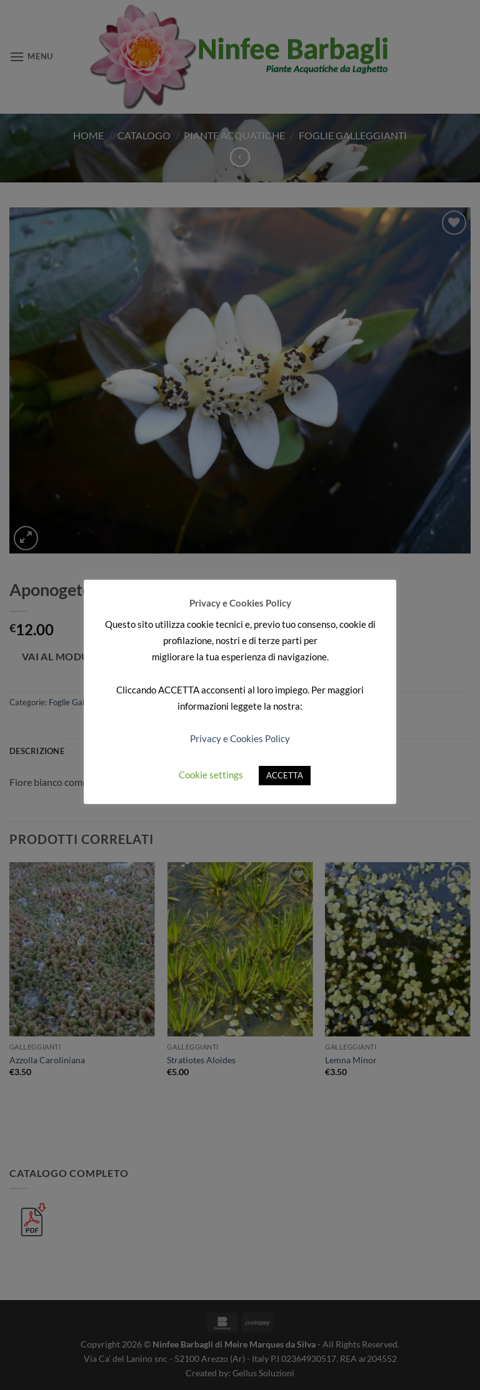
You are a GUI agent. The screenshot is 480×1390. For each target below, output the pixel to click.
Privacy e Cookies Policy (240, 738)
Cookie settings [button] (211, 774)
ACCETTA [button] (284, 775)
